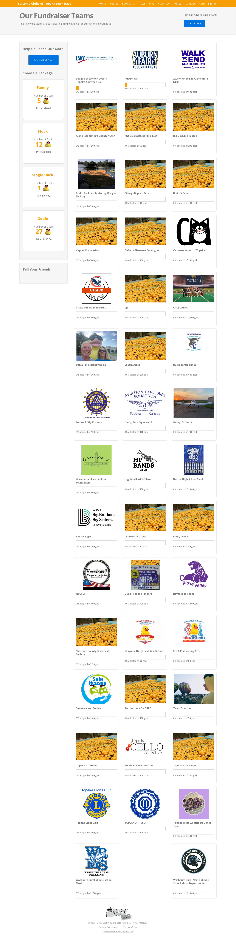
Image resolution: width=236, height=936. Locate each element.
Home (102, 3)
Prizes (142, 3)
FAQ (151, 3)
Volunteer (164, 3)
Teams (114, 3)
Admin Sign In (208, 3)
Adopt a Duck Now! (43, 60)
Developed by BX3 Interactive (118, 931)
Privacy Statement (108, 927)
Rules (177, 3)
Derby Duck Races (112, 922)
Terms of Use (130, 927)
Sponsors (128, 3)
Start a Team (194, 23)
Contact (190, 3)
